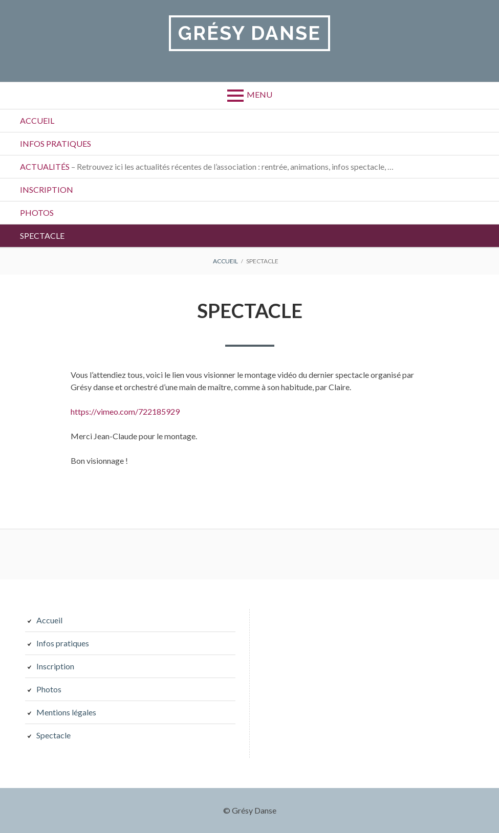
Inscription (46, 189)
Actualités (207, 166)
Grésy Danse (249, 32)
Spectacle (42, 235)
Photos (37, 212)
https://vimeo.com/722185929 (125, 411)
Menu (259, 94)
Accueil (37, 120)
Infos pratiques (55, 143)
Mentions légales (66, 712)
